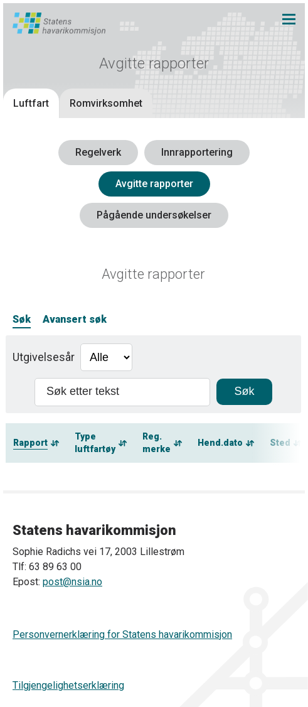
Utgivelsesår (44, 357)
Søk (22, 319)
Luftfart (31, 103)
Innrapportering (197, 152)
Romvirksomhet (106, 103)
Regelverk (98, 152)
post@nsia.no (72, 582)
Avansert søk (75, 319)
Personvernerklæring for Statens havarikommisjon (122, 634)
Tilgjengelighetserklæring (68, 685)
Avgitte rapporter (154, 184)
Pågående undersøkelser (154, 215)
